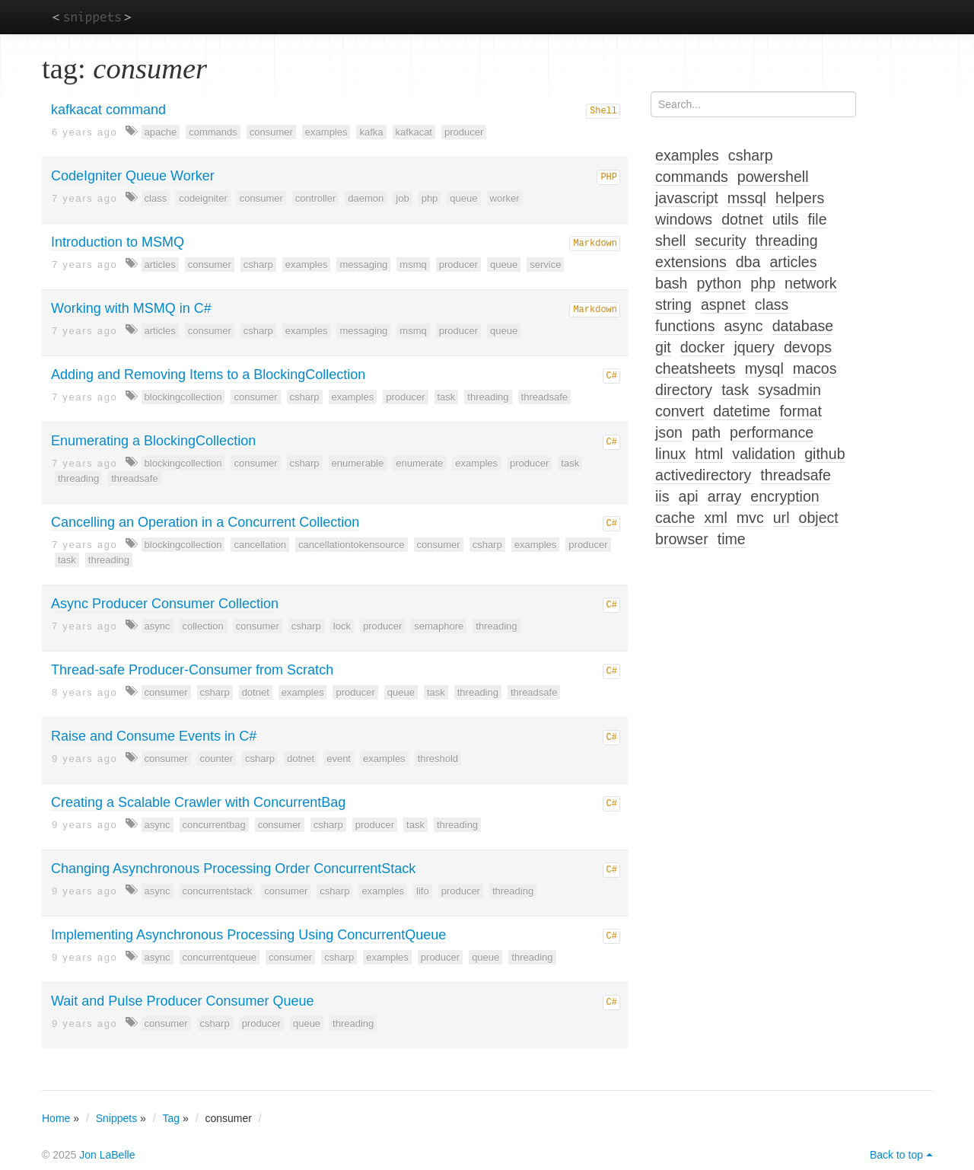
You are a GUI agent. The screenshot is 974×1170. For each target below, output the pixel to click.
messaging (363, 264)
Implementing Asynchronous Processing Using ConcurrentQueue (248, 934)
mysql (764, 368)
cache (675, 517)
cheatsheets (695, 368)
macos (815, 368)
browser (681, 539)
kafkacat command (108, 109)
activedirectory (703, 475)
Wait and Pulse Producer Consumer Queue (182, 1001)
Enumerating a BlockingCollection (153, 440)
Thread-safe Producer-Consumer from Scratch (192, 669)
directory (683, 389)
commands (213, 132)
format (800, 411)
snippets (92, 16)
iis (662, 496)
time (732, 539)
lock (342, 626)
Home (56, 1118)
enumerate (419, 463)
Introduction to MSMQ (117, 242)
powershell (773, 176)
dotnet (255, 692)
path (706, 432)
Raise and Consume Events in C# (153, 736)
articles (160, 264)
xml (715, 517)
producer (463, 132)
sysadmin (789, 389)
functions (685, 325)
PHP (608, 177)
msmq (412, 264)
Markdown (595, 243)
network (811, 283)
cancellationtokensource (351, 544)
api (689, 496)
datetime (741, 411)
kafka (371, 132)
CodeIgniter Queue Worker (133, 175)
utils (785, 219)
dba (748, 261)
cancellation (260, 544)
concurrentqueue (220, 957)
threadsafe (544, 397)
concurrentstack (218, 891)
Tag (171, 1118)
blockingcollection (183, 397)
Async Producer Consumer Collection (165, 603)
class (156, 198)
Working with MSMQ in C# (131, 308)
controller (315, 198)
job (402, 198)
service (545, 264)
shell (670, 240)
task (447, 397)
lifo (422, 891)
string (673, 304)
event (338, 758)
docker (702, 347)
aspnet (723, 304)
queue (463, 198)
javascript (686, 198)
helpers (799, 198)
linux (670, 453)
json (669, 432)
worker (505, 198)
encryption (784, 496)
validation (763, 453)
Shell (603, 111)
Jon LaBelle (107, 1155)
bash (671, 283)
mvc (750, 517)
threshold (438, 758)
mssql (746, 198)
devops (808, 347)
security (720, 240)
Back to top (896, 1155)
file (817, 219)
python (719, 283)
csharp (258, 264)
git (663, 347)
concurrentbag (214, 824)
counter (216, 758)
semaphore (438, 626)
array (725, 496)
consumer (271, 132)
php (430, 198)
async (157, 626)
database (803, 325)
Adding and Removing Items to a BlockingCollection (208, 374)
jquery (754, 347)
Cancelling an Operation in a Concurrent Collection (205, 522)
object (818, 517)
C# (611, 376)
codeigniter (203, 198)
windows (683, 219)
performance (771, 432)
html (709, 453)
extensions (691, 261)
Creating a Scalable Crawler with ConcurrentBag (198, 802)
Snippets (116, 1118)
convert (679, 411)
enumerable (358, 463)
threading (487, 397)
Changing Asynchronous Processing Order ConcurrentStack (233, 868)
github (824, 453)
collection (203, 626)
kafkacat (414, 132)
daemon (366, 198)
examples (326, 132)
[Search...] (753, 104)
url (781, 517)
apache (161, 132)
